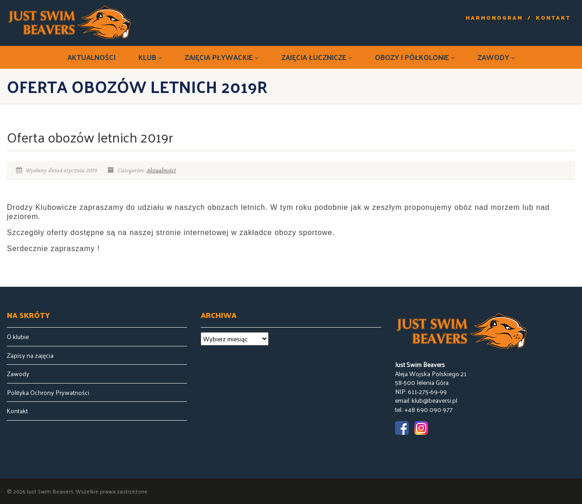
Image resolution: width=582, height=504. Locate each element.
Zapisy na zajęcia (30, 355)
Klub (150, 57)
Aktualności (91, 57)
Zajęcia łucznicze (316, 57)
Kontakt (553, 18)
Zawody (496, 57)
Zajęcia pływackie (221, 57)
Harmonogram (494, 18)
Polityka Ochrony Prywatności (48, 392)
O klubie (18, 336)
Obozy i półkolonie (415, 57)
